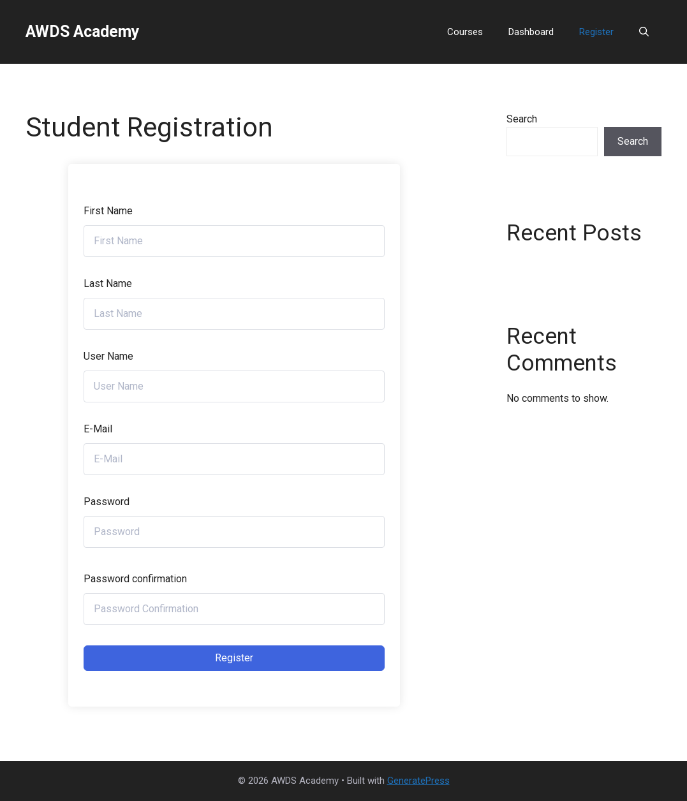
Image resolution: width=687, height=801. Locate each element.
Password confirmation (135, 579)
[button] (643, 32)
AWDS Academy (83, 31)
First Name (108, 211)
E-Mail (98, 429)
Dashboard (531, 32)
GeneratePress (418, 780)
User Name (108, 356)
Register (596, 32)
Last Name (108, 283)
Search (521, 119)
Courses (465, 32)
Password (106, 502)
